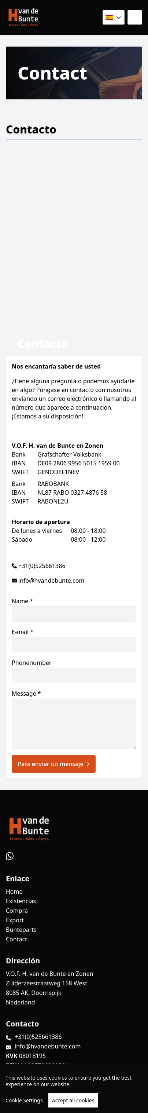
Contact (16, 939)
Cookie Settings (24, 1100)
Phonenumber (74, 671)
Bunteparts (21, 930)
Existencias (21, 901)
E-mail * (74, 640)
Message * (74, 719)
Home (14, 891)
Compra (17, 911)
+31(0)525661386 (42, 566)
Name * (74, 609)
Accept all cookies (73, 1100)
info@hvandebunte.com (51, 580)
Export (15, 920)
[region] (74, 1088)
